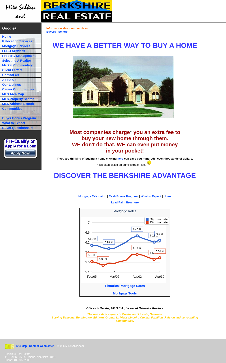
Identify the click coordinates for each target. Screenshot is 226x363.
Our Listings (11, 84)
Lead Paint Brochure (125, 202)
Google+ (9, 28)
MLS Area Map (13, 94)
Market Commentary (17, 65)
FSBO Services (13, 51)
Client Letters (12, 70)
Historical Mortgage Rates (125, 286)
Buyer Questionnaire (18, 128)
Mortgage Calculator (92, 196)
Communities (12, 108)
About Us (9, 80)
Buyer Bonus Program (19, 118)
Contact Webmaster (42, 346)
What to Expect (151, 196)
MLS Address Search (18, 104)
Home (167, 196)
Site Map (21, 346)
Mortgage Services (16, 46)
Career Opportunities (18, 89)
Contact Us (10, 75)
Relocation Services (17, 41)
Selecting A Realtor (16, 60)
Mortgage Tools (125, 293)
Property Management (19, 56)
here (120, 158)
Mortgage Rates (124, 211)
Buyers (51, 31)
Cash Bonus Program (123, 196)
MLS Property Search (18, 99)
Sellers (63, 31)
